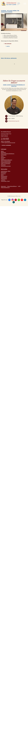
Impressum (3, 186)
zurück (8, 46)
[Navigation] (25, 3)
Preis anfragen (8, 43)
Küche (2, 174)
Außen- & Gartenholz (5, 163)
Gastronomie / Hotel (5, 181)
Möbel (2, 151)
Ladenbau (3, 179)
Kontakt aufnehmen (6, 145)
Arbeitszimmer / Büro (5, 171)
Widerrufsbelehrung (5, 187)
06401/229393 (6, 138)
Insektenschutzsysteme (6, 162)
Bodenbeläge (3, 154)
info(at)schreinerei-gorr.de (13, 121)
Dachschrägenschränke (6, 166)
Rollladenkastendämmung (6, 159)
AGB (19, 186)
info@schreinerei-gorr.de (9, 142)
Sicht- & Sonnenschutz (6, 161)
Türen (2, 156)
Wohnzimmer (4, 178)
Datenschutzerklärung (12, 186)
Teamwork (3, 164)
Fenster (2, 158)
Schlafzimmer (4, 177)
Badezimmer (3, 172)
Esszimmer (3, 173)
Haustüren (3, 157)
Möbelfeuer (3, 152)
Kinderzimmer (4, 176)
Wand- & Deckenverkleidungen (7, 153)
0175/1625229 (7, 141)
